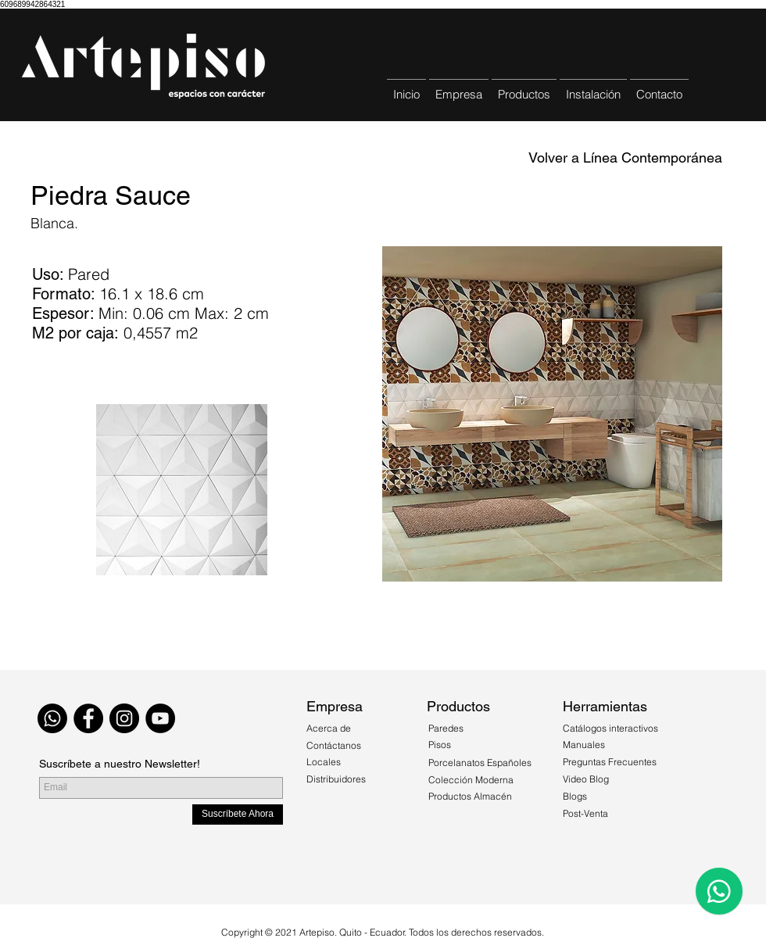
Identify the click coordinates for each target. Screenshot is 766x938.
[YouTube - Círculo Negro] (160, 718)
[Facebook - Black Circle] (88, 718)
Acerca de (329, 728)
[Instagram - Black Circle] (124, 718)
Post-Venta (585, 813)
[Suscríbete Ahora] (237, 814)
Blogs (575, 796)
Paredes (446, 728)
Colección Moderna (471, 780)
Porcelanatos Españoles (480, 762)
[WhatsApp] (52, 718)
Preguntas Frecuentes (610, 762)
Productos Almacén (470, 796)
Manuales (584, 744)
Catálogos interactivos (610, 728)
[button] (524, 87)
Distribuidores (336, 779)
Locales (323, 762)
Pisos (439, 744)
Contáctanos (333, 745)
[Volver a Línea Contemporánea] (625, 158)
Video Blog (586, 779)
